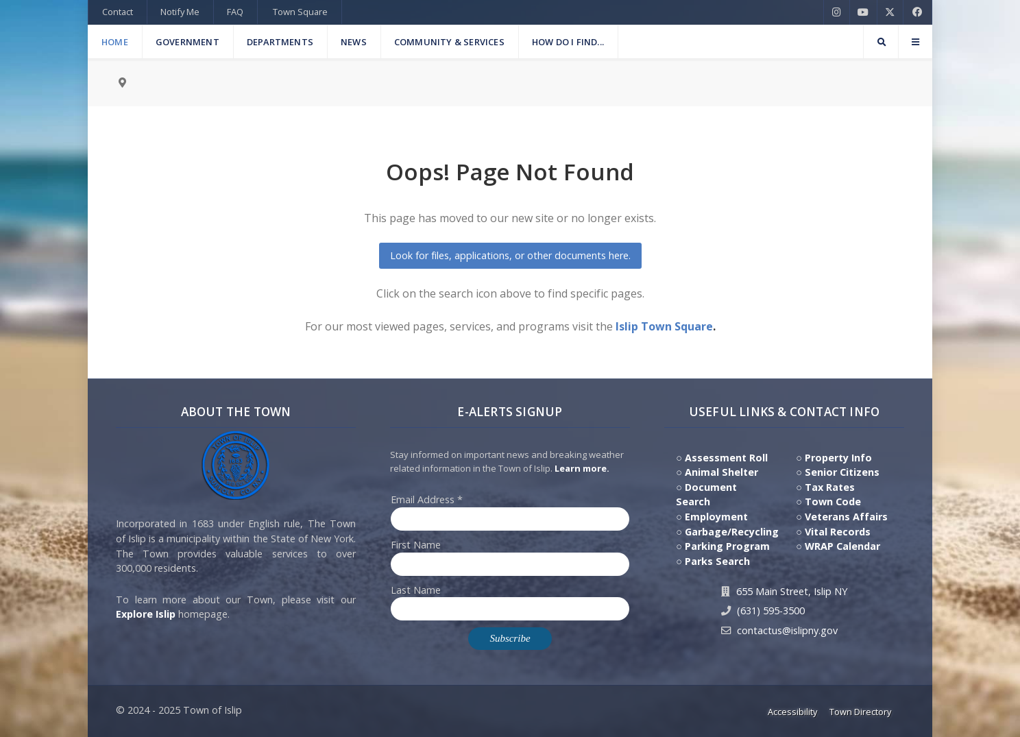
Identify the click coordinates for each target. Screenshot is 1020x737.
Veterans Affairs (846, 516)
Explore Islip (145, 613)
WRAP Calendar (842, 546)
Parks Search (717, 561)
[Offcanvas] (915, 41)
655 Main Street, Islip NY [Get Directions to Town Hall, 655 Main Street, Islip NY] (791, 591)
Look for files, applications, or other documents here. (510, 255)
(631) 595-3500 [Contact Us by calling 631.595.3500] (771, 610)
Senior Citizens (842, 472)
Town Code (833, 501)
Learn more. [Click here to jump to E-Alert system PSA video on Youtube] (582, 468)
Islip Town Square (664, 326)
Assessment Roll (726, 457)
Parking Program (727, 546)
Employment (716, 516)
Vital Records (838, 531)
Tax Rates (830, 487)
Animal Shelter (721, 472)
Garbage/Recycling (732, 531)
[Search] (881, 41)
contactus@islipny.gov (787, 630)
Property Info (838, 457)
